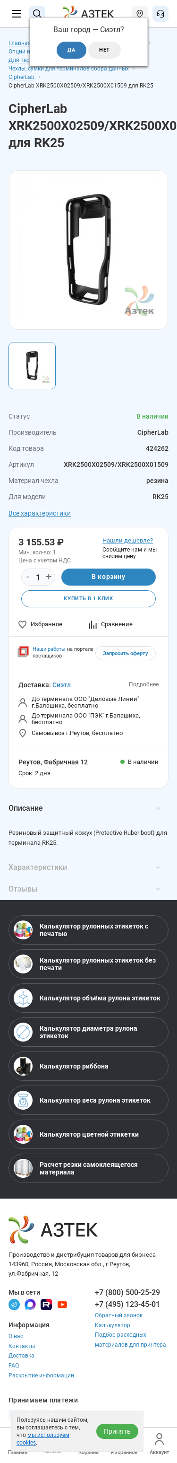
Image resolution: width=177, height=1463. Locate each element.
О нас (15, 1336)
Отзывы (84, 889)
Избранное (40, 624)
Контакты (21, 1346)
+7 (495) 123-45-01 (127, 1304)
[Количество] (38, 577)
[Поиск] (37, 14)
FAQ (13, 1365)
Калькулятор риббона (61, 1066)
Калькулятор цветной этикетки (76, 1134)
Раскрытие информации (41, 1375)
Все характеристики (39, 513)
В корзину (108, 576)
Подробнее (144, 684)
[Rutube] (46, 1304)
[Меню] (16, 14)
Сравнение (111, 624)
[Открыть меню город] (140, 14)
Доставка (21, 1355)
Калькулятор (112, 1325)
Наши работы (49, 649)
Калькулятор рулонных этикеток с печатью (81, 929)
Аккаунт (159, 1444)
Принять (117, 1431)
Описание (84, 808)
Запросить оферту (125, 653)
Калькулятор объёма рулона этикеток (87, 998)
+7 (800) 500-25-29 (127, 1292)
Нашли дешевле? (127, 540)
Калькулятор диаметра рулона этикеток (75, 1032)
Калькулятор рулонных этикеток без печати (85, 964)
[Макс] (30, 1304)
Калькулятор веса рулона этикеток (82, 1100)
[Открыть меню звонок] (160, 14)
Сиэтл (61, 685)
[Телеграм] (14, 1304)
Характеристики (84, 867)
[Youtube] (62, 1304)
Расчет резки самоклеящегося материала (76, 1168)
